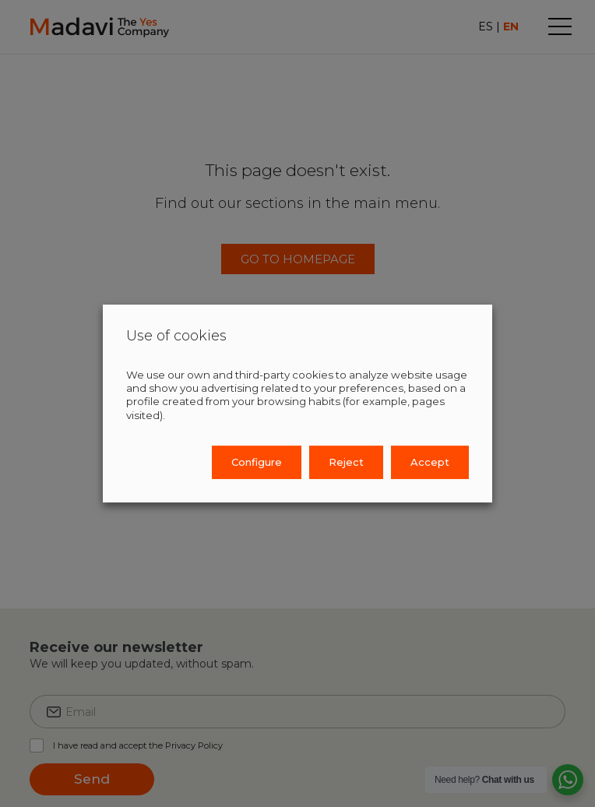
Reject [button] (346, 462)
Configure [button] (256, 462)
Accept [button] (429, 462)
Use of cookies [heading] (176, 336)
